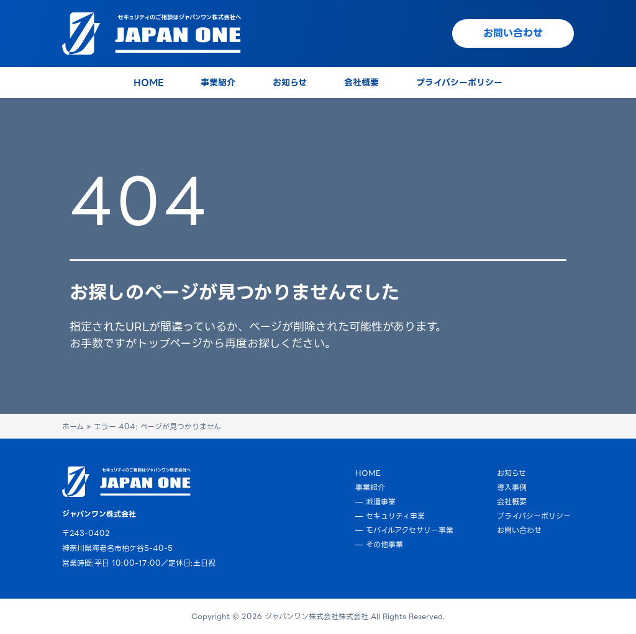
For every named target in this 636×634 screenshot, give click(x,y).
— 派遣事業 (375, 501)
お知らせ (511, 473)
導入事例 (512, 487)
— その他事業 (379, 544)
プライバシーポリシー (534, 516)
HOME (368, 473)
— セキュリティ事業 (390, 516)
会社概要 (512, 501)
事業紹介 (370, 487)
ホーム (73, 426)
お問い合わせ (519, 530)
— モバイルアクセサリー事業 (404, 530)
